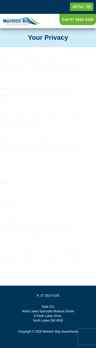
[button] (81, 7)
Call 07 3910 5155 (77, 19)
